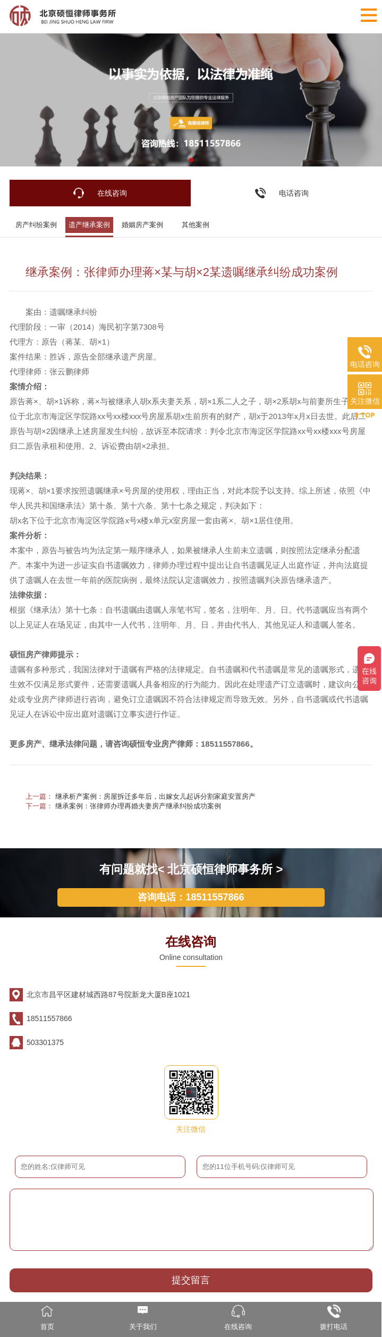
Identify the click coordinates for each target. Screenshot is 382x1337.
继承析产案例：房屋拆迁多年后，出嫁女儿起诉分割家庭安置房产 (155, 796)
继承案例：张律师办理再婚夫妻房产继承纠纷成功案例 (138, 806)
